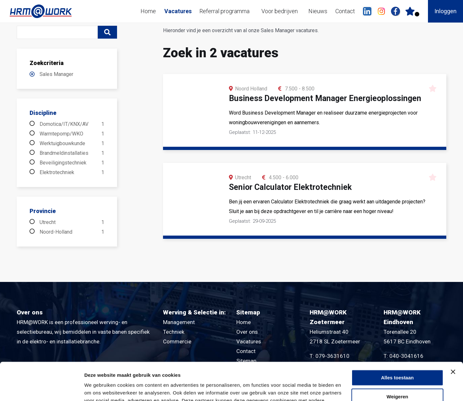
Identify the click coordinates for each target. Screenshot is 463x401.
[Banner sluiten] (453, 334)
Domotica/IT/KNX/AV (72, 124)
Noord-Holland (72, 232)
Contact (345, 11)
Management (179, 322)
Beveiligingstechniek (72, 163)
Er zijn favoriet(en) (417, 14)
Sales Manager (56, 74)
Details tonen (99, 388)
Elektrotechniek (72, 172)
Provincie (43, 211)
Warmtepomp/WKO (72, 134)
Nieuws (317, 11)
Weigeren (397, 359)
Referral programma (224, 11)
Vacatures (178, 11)
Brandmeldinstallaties (72, 153)
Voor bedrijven (279, 11)
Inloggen (445, 11)
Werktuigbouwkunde (72, 143)
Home (148, 11)
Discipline (43, 112)
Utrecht (72, 222)
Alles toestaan (397, 340)
